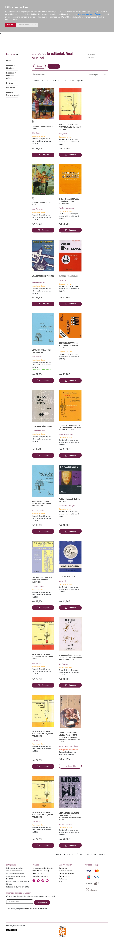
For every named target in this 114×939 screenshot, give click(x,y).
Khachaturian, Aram (38, 431)
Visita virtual (63, 879)
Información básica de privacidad (35, 909)
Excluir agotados (39, 74)
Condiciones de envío (66, 873)
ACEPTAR (10, 25)
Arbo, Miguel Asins (38, 510)
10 (59, 81)
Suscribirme (42, 902)
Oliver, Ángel (73, 746)
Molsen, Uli (62, 281)
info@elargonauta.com (40, 876)
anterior (36, 81)
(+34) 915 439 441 (39, 873)
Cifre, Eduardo (36, 357)
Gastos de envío (64, 876)
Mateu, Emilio (63, 746)
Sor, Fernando (63, 664)
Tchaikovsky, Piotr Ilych (67, 506)
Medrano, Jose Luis (65, 824)
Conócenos (63, 868)
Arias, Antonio (63, 134)
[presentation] (23, 915)
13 (70, 81)
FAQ (60, 881)
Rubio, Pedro (36, 133)
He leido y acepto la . (28, 909)
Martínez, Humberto (38, 283)
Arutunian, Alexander (66, 434)
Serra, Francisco (37, 209)
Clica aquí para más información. (90, 14)
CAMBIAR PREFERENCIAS (27, 25)
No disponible (70, 766)
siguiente (80, 81)
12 (66, 81)
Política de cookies (65, 871)
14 (73, 81)
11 (62, 81)
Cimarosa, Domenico (39, 586)
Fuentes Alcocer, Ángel (66, 208)
